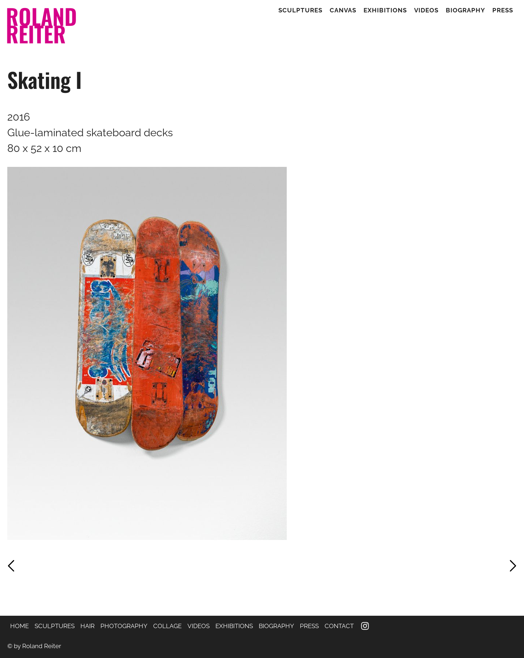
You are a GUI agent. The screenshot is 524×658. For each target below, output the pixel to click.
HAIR (87, 626)
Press (502, 10)
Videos (426, 10)
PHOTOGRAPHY (123, 626)
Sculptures (300, 10)
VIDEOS (198, 626)
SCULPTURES (55, 626)
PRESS (309, 626)
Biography (465, 10)
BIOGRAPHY (276, 626)
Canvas (343, 10)
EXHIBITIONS (234, 626)
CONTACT (339, 626)
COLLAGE (167, 626)
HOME (19, 626)
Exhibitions (385, 10)
